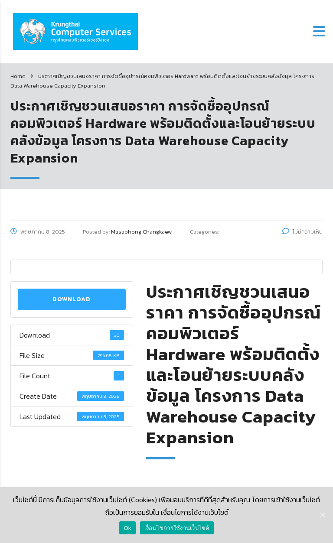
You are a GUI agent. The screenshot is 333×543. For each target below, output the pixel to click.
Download (71, 299)
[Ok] (322, 514)
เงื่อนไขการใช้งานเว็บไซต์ (176, 528)
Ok (127, 528)
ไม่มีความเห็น (302, 232)
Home (18, 76)
